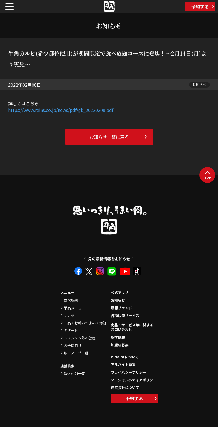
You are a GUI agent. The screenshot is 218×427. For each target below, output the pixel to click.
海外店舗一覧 (74, 373)
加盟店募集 (120, 344)
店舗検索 (67, 365)
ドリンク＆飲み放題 (80, 338)
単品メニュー (74, 307)
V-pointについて (125, 356)
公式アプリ (120, 292)
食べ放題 (71, 300)
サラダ (69, 315)
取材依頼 (118, 337)
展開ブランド (121, 307)
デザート (71, 330)
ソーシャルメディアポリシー (134, 379)
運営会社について (125, 387)
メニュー (67, 292)
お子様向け (73, 345)
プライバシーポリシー (128, 372)
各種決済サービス (125, 315)
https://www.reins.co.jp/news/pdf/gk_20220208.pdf (60, 110)
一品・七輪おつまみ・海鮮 (85, 322)
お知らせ (118, 300)
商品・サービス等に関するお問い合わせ (132, 327)
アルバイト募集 (123, 364)
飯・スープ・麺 (76, 353)
